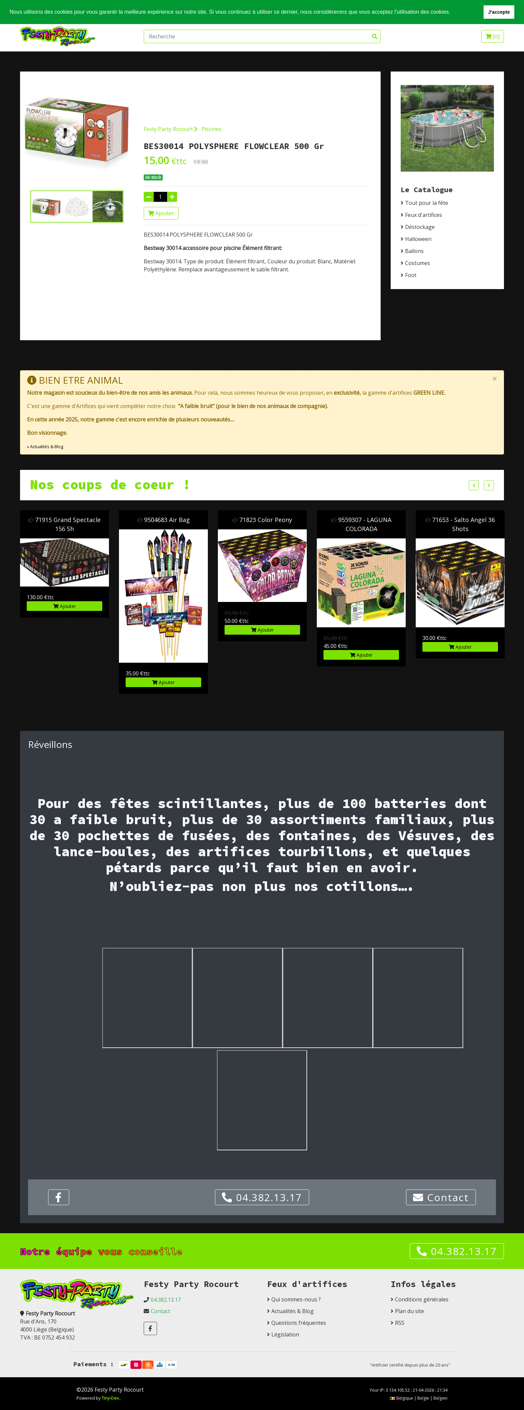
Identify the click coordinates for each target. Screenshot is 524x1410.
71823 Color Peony (265, 520)
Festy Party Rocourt (171, 129)
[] (493, 36)
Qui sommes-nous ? (296, 1299)
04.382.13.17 (262, 1197)
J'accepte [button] (499, 12)
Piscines (212, 129)
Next (489, 485)
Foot (410, 275)
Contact (441, 1197)
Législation (285, 1334)
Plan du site (409, 1311)
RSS (399, 1322)
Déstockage (420, 227)
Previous (474, 485)
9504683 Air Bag (167, 520)
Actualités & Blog (292, 1311)
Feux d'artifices (423, 215)
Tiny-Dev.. (111, 1398)
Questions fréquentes (298, 1322)
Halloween (418, 239)
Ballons (414, 251)
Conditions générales (421, 1299)
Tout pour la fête (426, 203)
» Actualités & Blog (45, 446)
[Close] (495, 379)
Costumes (417, 263)
